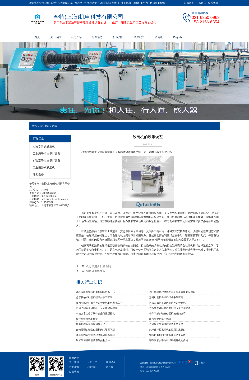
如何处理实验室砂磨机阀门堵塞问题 (95, 329)
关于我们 (55, 37)
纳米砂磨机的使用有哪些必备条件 (167, 335)
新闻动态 (97, 37)
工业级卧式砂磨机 (44, 167)
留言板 (159, 37)
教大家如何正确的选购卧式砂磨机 (167, 302)
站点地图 (74, 371)
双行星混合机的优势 (160, 318)
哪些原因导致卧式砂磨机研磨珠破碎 (95, 335)
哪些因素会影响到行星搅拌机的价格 (168, 340)
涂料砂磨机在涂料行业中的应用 (166, 297)
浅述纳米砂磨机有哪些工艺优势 (166, 324)
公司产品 (76, 37)
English (177, 37)
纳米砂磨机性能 (95, 270)
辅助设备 (38, 174)
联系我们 (213, 2)
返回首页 (189, 2)
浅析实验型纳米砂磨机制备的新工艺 (95, 292)
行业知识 (118, 37)
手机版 (202, 362)
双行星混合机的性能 (98, 266)
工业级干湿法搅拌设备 (46, 153)
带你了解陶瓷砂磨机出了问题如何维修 (96, 308)
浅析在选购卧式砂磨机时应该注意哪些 (169, 308)
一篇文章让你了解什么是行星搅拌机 (95, 313)
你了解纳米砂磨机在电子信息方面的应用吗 (172, 292)
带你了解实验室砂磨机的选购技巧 (167, 313)
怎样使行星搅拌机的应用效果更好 (167, 329)
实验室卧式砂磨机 (44, 146)
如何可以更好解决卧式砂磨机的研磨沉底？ (99, 302)
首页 (37, 37)
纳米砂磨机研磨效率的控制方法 (93, 340)
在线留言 (201, 2)
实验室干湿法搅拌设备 (46, 160)
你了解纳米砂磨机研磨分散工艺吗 (94, 297)
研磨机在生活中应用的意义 (90, 324)
